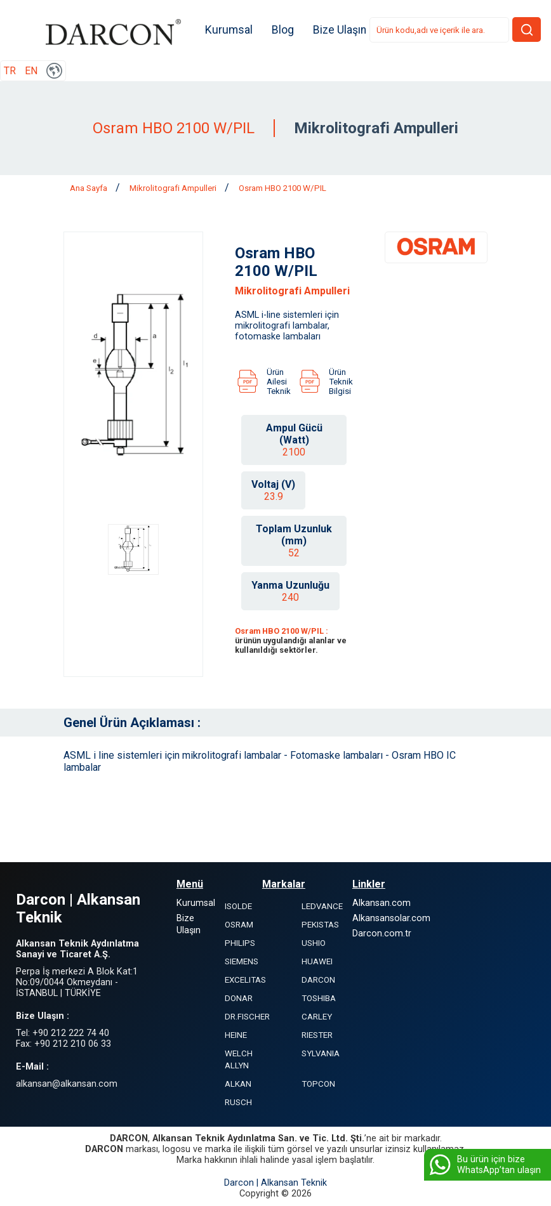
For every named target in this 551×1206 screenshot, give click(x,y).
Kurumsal (231, 30)
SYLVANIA (321, 1054)
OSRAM (239, 925)
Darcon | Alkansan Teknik (275, 1183)
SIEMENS (241, 962)
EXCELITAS (245, 980)
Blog (285, 30)
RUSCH (238, 1103)
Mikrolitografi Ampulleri (173, 188)
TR (10, 71)
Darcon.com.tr (381, 934)
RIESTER (317, 1035)
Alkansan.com (381, 903)
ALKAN (238, 1084)
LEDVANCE (322, 907)
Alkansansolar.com (391, 919)
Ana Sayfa (89, 188)
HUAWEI (317, 962)
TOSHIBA (319, 999)
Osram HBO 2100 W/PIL (282, 188)
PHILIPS (240, 943)
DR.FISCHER (247, 1017)
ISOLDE (238, 907)
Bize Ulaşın (341, 30)
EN (31, 71)
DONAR (239, 999)
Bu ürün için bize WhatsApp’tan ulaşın (484, 1164)
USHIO (314, 943)
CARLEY (317, 1017)
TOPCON (318, 1084)
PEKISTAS (320, 925)
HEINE (236, 1035)
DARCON (318, 980)
